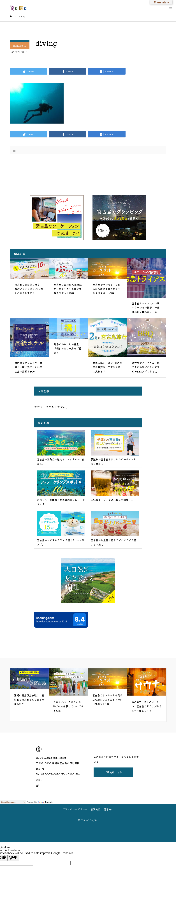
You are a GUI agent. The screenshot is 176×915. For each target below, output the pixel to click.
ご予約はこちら (113, 772)
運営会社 (109, 809)
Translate (45, 802)
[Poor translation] (13, 858)
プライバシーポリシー (74, 809)
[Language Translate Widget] (13, 802)
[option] (29, 695)
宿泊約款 (96, 809)
